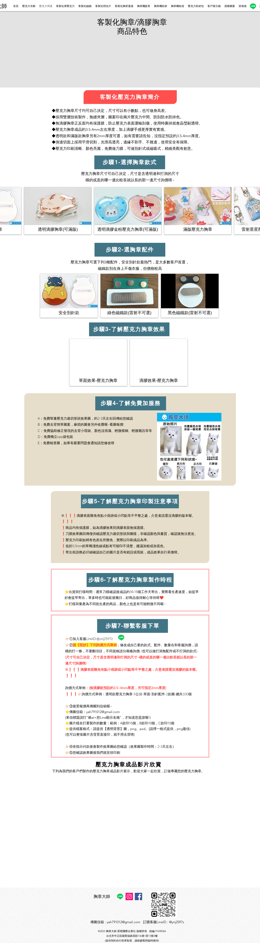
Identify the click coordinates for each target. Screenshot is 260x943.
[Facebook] (138, 896)
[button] (69, 59)
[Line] (253, 6)
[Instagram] (129, 896)
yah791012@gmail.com (103, 712)
